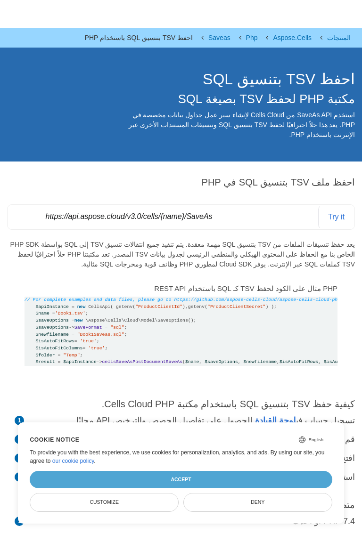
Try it (336, 217)
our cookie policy (73, 461)
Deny (257, 502)
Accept (181, 479)
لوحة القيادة (275, 420)
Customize (104, 502)
